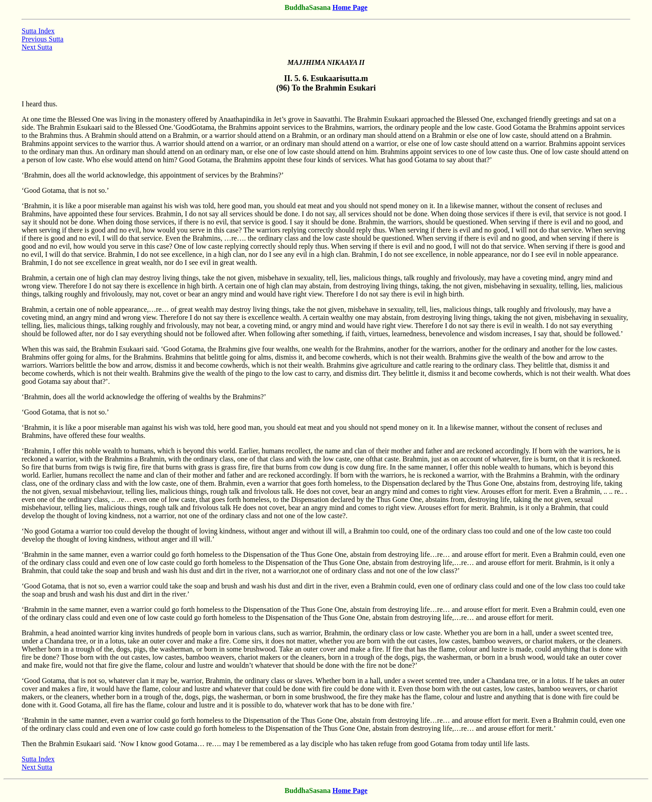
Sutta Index (38, 31)
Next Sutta (37, 47)
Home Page (349, 7)
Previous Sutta (42, 39)
